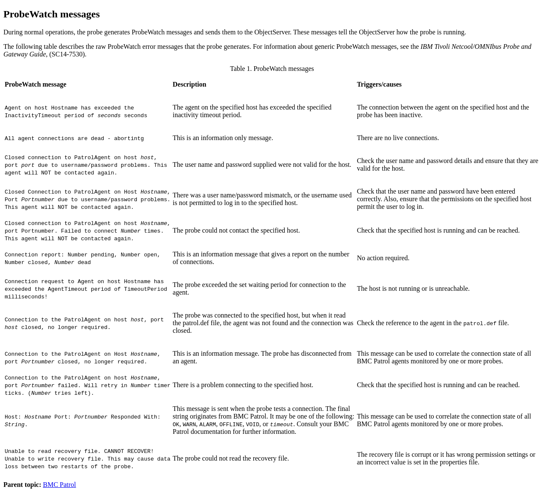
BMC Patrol (59, 484)
